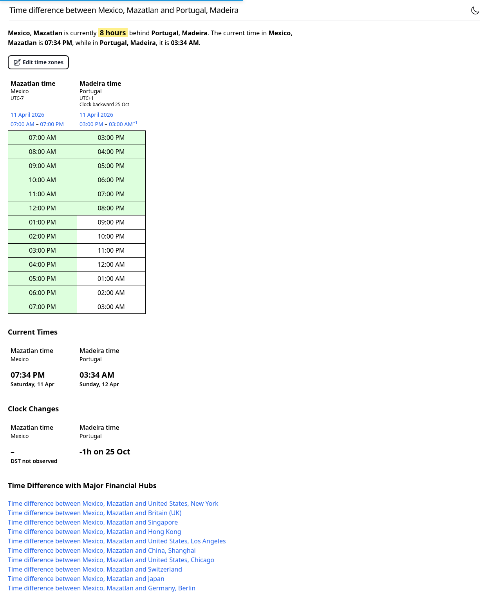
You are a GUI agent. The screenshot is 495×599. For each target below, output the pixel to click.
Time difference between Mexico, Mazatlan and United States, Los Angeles (117, 541)
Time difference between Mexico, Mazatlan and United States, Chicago (111, 560)
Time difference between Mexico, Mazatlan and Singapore (93, 522)
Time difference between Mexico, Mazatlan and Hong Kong (94, 531)
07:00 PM (52, 124)
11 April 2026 (27, 114)
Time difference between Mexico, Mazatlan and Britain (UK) (94, 513)
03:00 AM (124, 124)
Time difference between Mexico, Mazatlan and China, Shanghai (102, 550)
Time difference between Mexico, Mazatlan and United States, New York (113, 503)
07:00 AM (23, 124)
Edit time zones (38, 62)
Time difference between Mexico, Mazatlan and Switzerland (95, 569)
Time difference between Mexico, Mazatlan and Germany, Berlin (101, 588)
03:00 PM (92, 124)
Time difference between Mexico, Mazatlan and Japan (86, 578)
